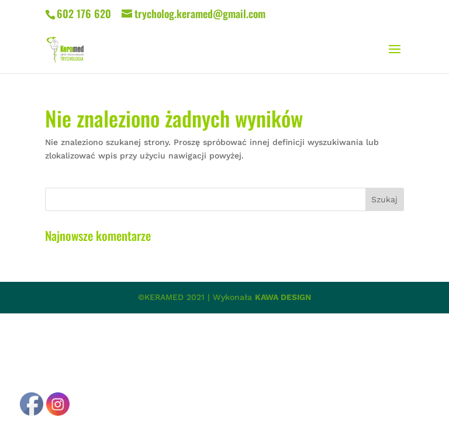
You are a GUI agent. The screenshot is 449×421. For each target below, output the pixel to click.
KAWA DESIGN (283, 297)
